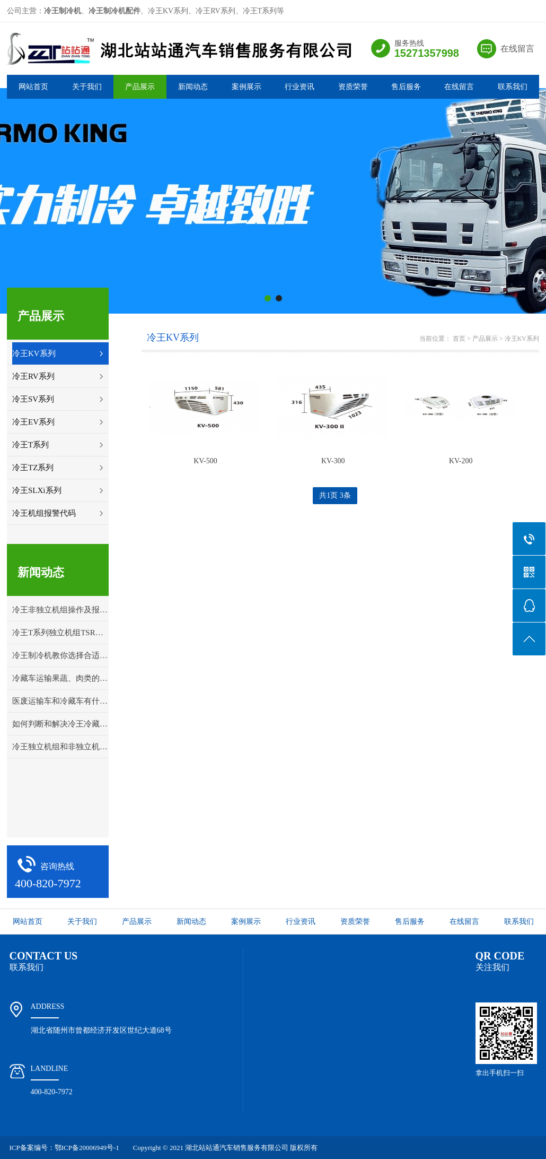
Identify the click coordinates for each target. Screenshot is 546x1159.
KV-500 (205, 461)
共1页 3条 (335, 495)
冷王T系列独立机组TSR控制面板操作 (60, 632)
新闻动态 (193, 87)
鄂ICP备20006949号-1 (87, 1148)
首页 (459, 338)
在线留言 (517, 48)
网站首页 (33, 87)
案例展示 (246, 87)
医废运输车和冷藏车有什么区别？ (60, 701)
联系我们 (512, 87)
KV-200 (461, 461)
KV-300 (333, 461)
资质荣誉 (353, 87)
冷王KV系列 (522, 338)
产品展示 (140, 87)
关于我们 (87, 87)
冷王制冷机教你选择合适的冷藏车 (60, 655)
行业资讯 (299, 87)
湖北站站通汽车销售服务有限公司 (236, 1148)
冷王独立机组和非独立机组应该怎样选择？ (60, 746)
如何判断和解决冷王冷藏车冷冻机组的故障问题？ (60, 724)
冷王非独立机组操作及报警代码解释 (60, 610)
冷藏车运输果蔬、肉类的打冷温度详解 (60, 678)
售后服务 (406, 87)
